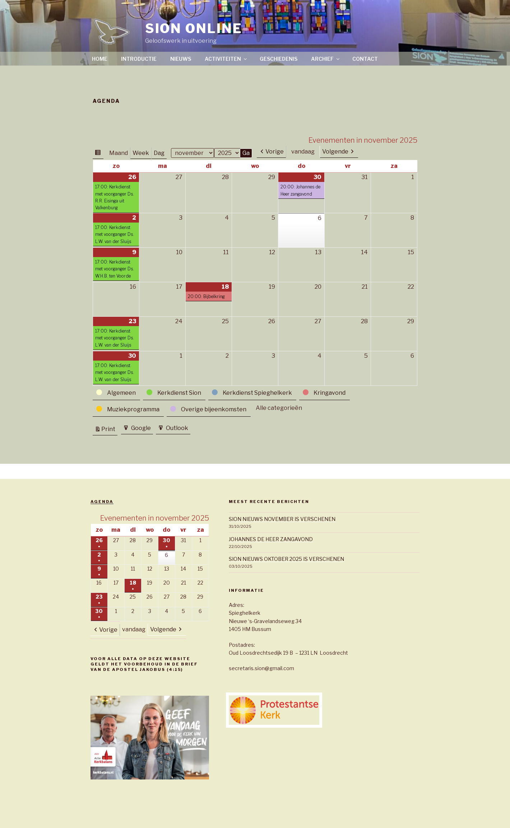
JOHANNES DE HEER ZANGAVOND (271, 539)
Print (109, 429)
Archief (325, 59)
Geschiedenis (278, 59)
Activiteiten (226, 59)
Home (99, 59)
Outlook (176, 429)
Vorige (274, 151)
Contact (365, 59)
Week (141, 153)
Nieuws (180, 59)
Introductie (139, 59)
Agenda (102, 501)
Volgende (335, 151)
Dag (159, 153)
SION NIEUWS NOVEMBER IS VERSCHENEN (282, 519)
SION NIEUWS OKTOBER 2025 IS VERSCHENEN (286, 559)
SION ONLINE (193, 28)
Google (140, 429)
